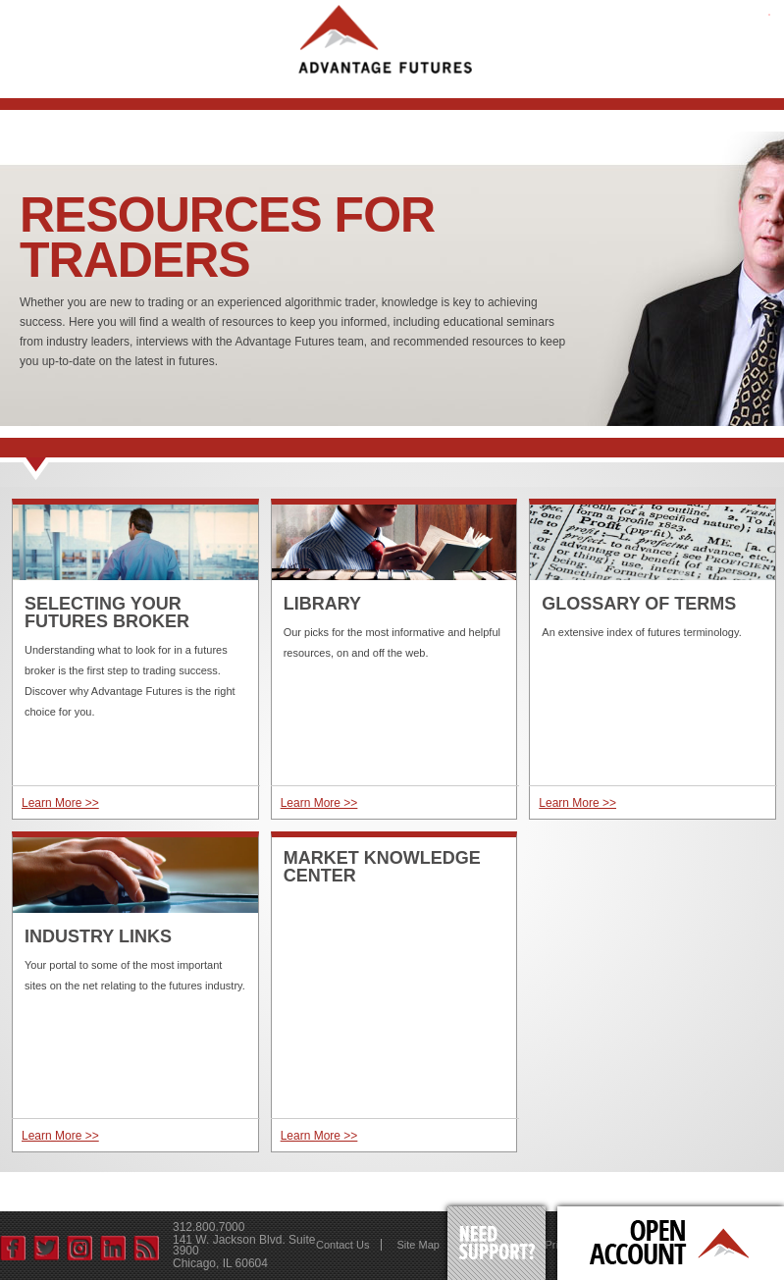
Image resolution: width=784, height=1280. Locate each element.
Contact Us (342, 1245)
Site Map (417, 1245)
